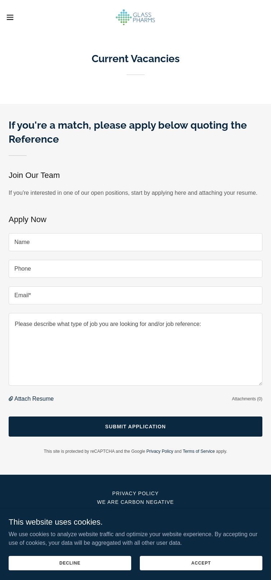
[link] (135, 17)
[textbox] (135, 242)
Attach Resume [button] (34, 399)
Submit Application (135, 426)
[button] (23, 17)
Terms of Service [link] (199, 451)
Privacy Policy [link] (159, 451)
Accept (201, 562)
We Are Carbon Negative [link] (135, 502)
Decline (70, 562)
